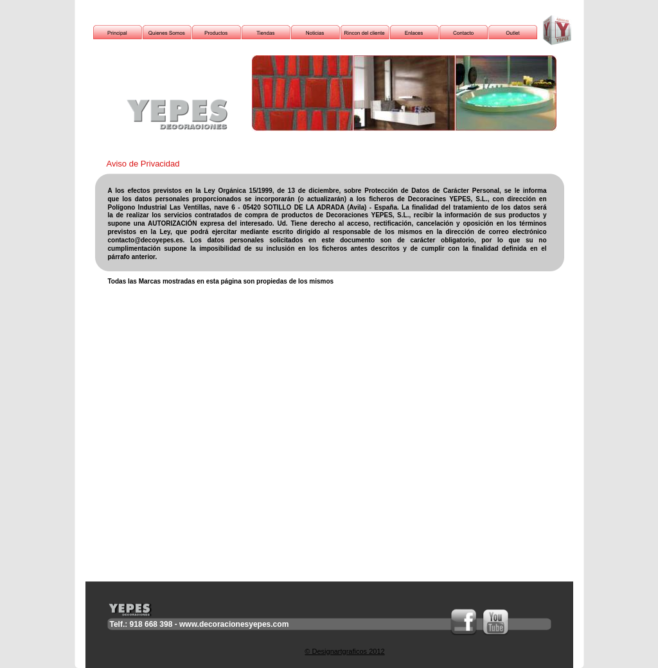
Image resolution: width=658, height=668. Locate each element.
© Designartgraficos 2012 (344, 651)
